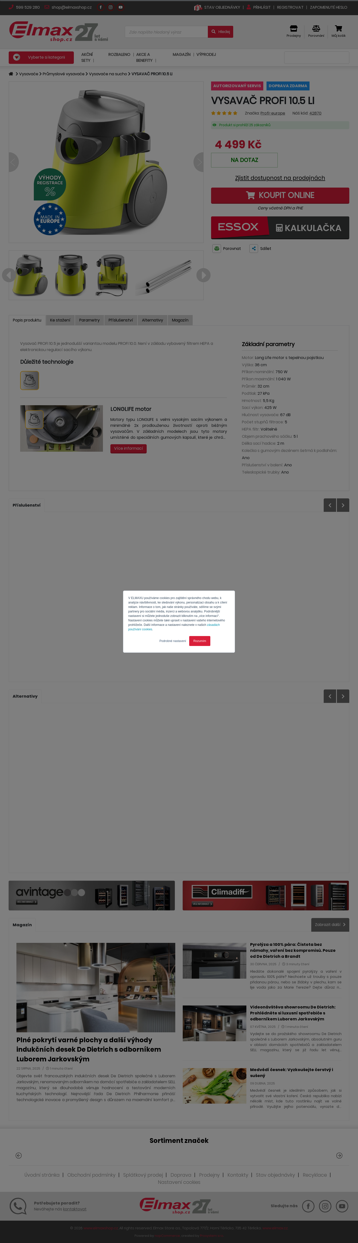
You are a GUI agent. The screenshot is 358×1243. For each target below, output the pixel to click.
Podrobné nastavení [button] (172, 641)
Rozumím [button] (199, 641)
